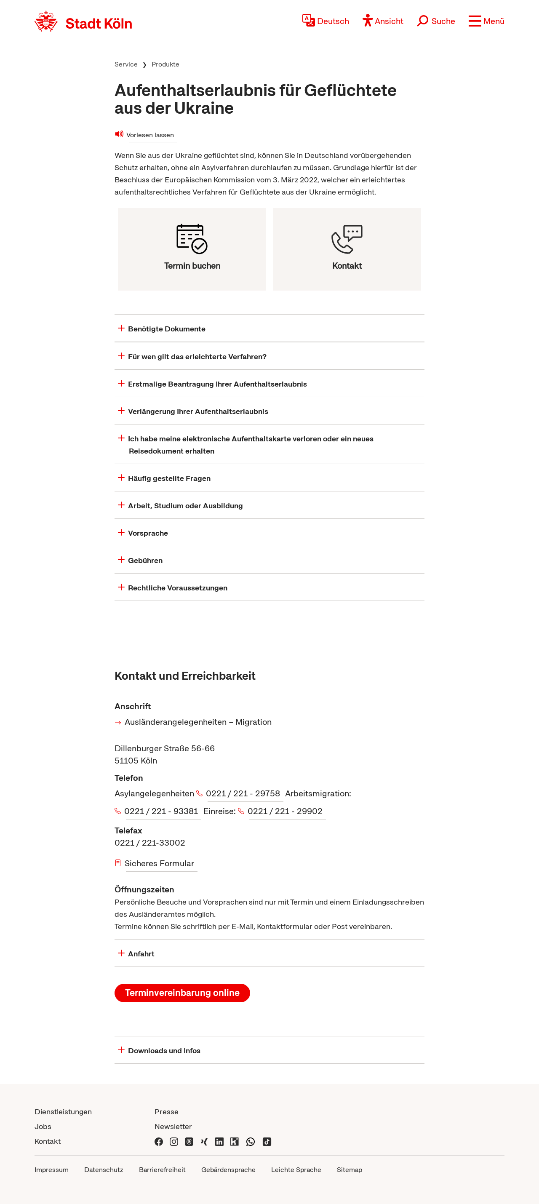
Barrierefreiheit (162, 1169)
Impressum (52, 1169)
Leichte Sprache (296, 1169)
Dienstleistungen (63, 1111)
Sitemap (349, 1169)
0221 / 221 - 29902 (286, 811)
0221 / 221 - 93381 (162, 811)
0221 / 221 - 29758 (244, 793)
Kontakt (48, 1141)
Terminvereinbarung (182, 993)
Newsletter (173, 1126)
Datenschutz (103, 1169)
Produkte (165, 64)
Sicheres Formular (160, 863)
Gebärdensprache (228, 1169)
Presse (167, 1111)
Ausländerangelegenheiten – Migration (199, 721)
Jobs (43, 1126)
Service (126, 64)
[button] (486, 21)
